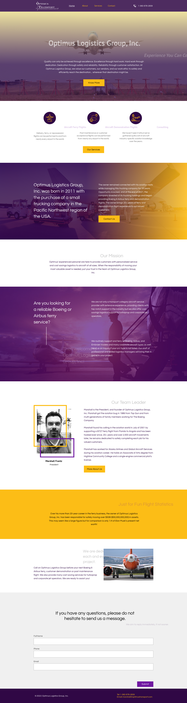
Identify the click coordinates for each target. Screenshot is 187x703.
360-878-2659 (146, 6)
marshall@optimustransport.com (137, 697)
